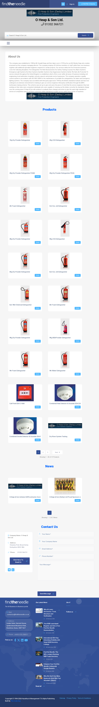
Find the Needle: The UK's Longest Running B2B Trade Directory (51, 654)
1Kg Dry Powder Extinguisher (19, 140)
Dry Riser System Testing (58, 436)
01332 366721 (52, 24)
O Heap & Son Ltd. (49, 20)
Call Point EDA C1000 (16, 403)
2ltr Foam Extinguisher (17, 206)
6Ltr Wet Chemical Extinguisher (20, 305)
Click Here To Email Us (20, 561)
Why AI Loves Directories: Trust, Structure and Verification (50, 613)
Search (85, 35)
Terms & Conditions (84, 698)
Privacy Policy (71, 698)
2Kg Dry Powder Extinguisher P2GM (22, 173)
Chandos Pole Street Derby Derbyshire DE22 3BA (19, 546)
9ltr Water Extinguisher (57, 371)
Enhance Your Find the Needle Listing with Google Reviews (51, 666)
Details (38, 143)
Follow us (71, 612)
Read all (40, 686)
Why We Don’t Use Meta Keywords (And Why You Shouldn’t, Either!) (52, 678)
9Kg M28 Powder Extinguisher (60, 338)
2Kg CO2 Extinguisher (57, 140)
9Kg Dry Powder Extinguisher (19, 338)
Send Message (47, 594)
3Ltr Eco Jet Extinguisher (58, 206)
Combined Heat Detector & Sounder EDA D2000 (66, 403)
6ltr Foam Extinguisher (57, 305)
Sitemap (62, 698)
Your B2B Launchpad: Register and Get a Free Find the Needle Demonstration (52, 627)
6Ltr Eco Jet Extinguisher (58, 272)
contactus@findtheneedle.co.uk (18, 614)
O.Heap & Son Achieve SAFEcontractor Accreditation (28, 497)
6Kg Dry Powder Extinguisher (19, 272)
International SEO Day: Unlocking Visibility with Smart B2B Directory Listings (52, 641)
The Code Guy (16, 701)
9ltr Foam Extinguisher (17, 371)
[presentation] (52, 585)
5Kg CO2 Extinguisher (57, 239)
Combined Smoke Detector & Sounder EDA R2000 (27, 436)
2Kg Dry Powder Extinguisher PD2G (61, 173)
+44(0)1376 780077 (21, 634)
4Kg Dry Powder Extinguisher (19, 239)
